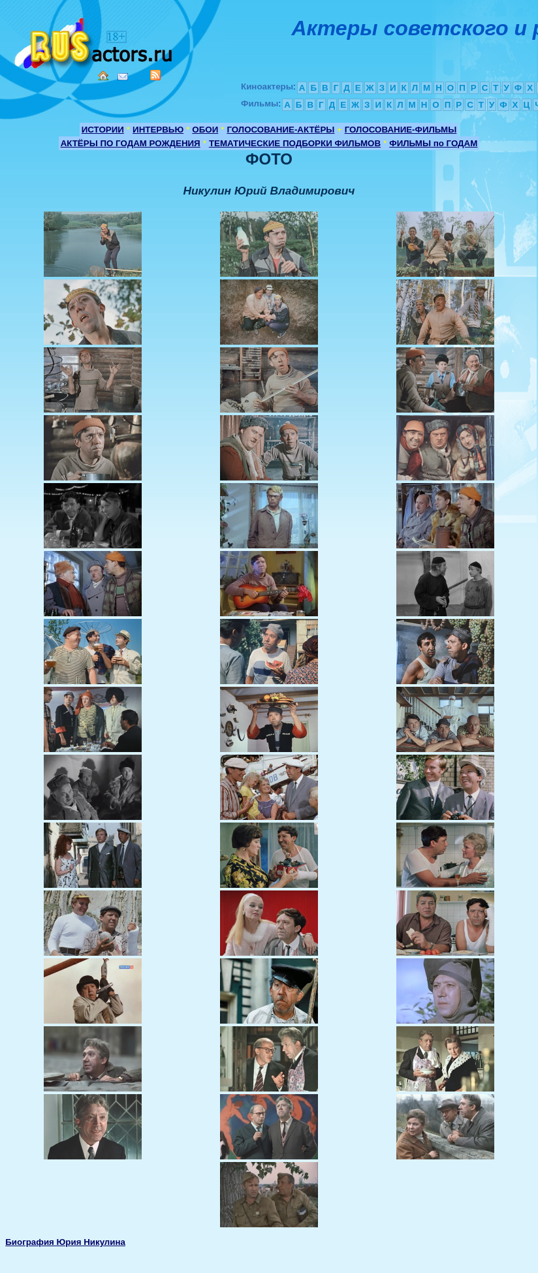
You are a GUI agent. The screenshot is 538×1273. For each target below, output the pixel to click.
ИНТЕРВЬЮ (158, 129)
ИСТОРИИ (103, 129)
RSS (155, 75)
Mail (123, 76)
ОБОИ (205, 129)
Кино (94, 41)
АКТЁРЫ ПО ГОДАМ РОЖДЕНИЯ (130, 143)
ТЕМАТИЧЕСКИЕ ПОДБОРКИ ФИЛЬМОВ (295, 143)
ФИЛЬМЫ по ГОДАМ (433, 143)
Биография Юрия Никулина (65, 1242)
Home (103, 75)
